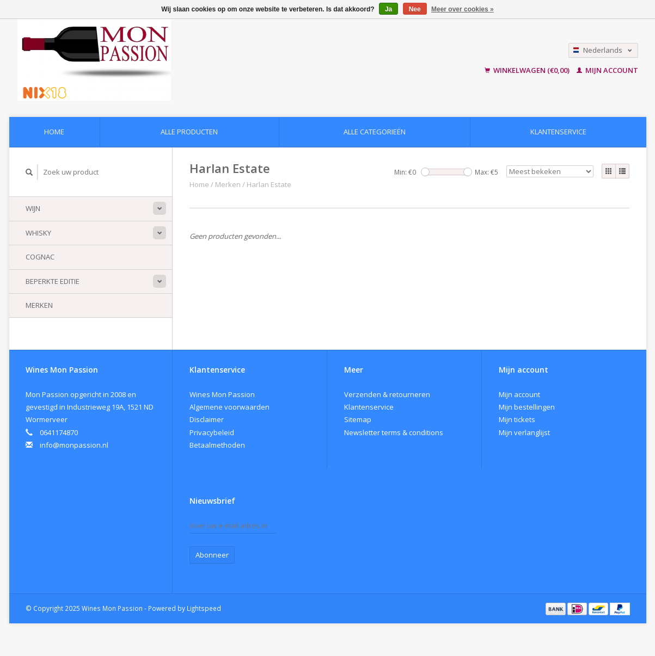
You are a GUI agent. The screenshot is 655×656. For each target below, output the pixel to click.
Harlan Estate (269, 184)
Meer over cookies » (462, 9)
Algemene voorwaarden (229, 407)
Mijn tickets (517, 419)
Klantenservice (558, 132)
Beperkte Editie (52, 281)
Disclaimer (206, 419)
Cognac (40, 257)
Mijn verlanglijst (524, 432)
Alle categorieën (375, 132)
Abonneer (212, 555)
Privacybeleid (211, 432)
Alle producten (189, 132)
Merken (39, 305)
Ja (388, 9)
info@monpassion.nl (74, 445)
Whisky (38, 233)
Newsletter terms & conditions (393, 432)
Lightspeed (204, 608)
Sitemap (357, 419)
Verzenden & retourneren (387, 394)
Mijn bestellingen (527, 407)
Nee (415, 9)
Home (54, 132)
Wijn (33, 208)
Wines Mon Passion (222, 394)
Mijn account (607, 70)
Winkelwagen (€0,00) (528, 70)
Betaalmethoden (217, 445)
